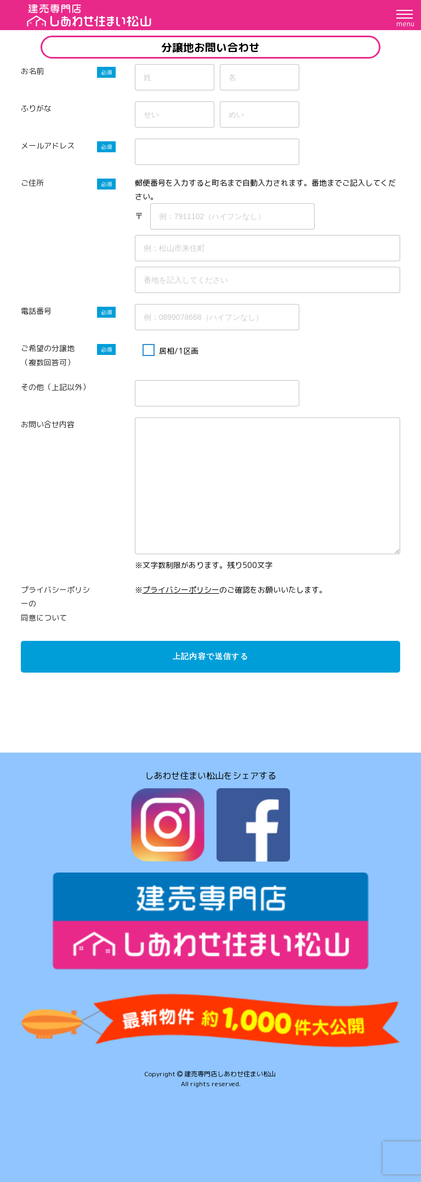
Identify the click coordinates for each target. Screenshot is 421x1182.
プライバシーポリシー (181, 589)
